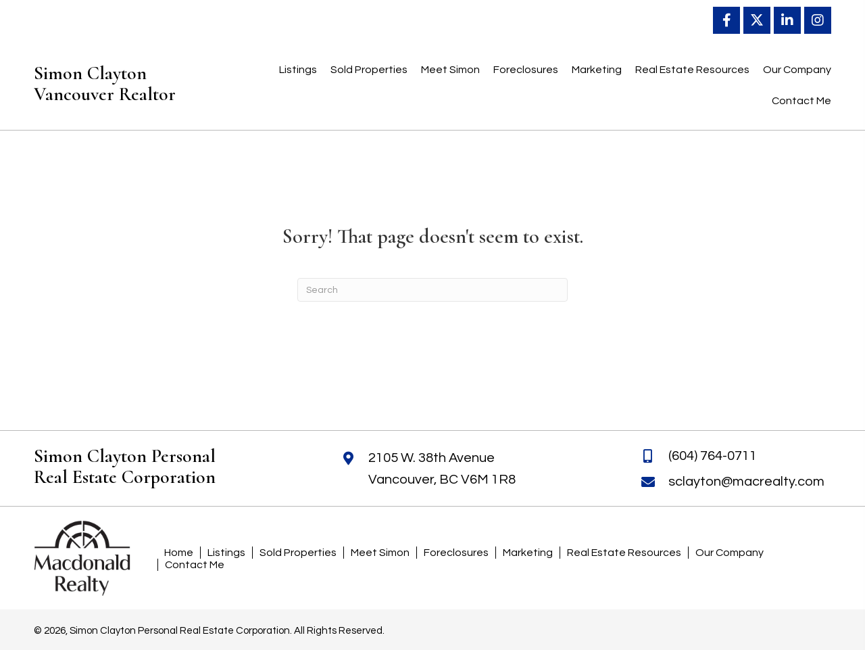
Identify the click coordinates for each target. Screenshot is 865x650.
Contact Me (194, 564)
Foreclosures (456, 552)
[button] (726, 20)
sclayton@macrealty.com (746, 481)
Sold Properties (298, 552)
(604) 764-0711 (712, 456)
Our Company (729, 552)
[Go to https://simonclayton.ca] (124, 87)
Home (178, 552)
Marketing (528, 552)
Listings (226, 552)
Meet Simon (380, 552)
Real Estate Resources (624, 552)
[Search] (432, 290)
